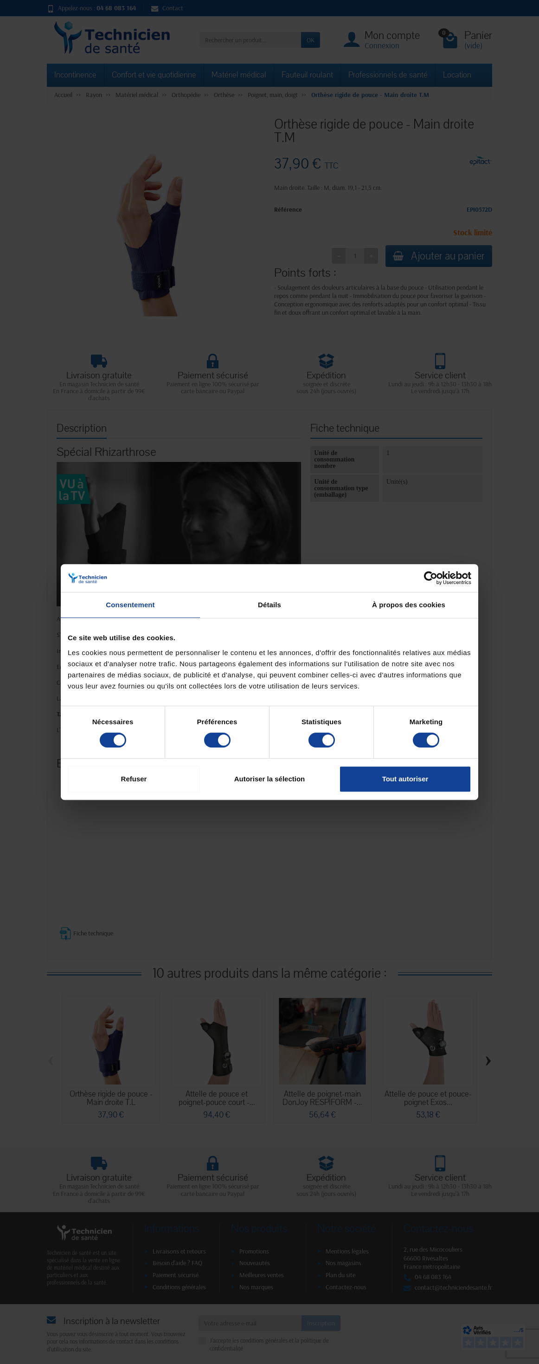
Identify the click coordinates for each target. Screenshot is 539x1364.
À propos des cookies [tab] (408, 605)
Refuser (134, 779)
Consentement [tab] (130, 605)
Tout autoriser (405, 779)
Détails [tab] (269, 605)
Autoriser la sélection (269, 779)
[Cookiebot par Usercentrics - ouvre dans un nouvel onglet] (430, 578)
